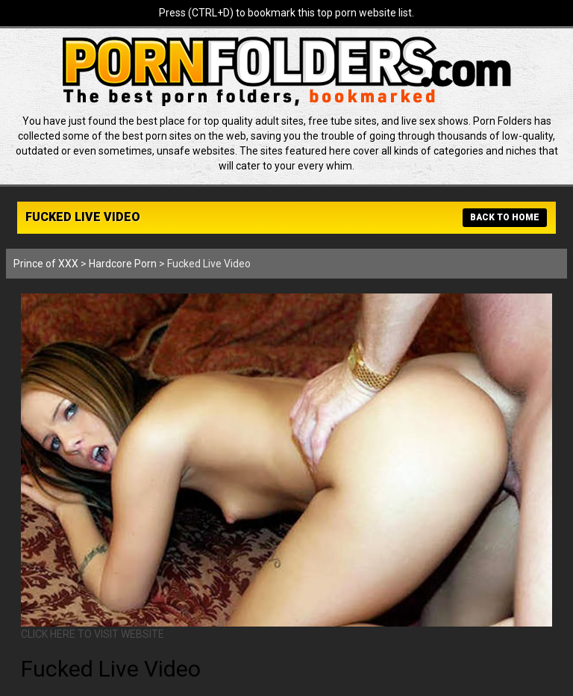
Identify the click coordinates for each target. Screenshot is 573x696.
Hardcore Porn (123, 264)
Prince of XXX (45, 264)
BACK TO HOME (504, 217)
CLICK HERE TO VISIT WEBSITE (92, 634)
